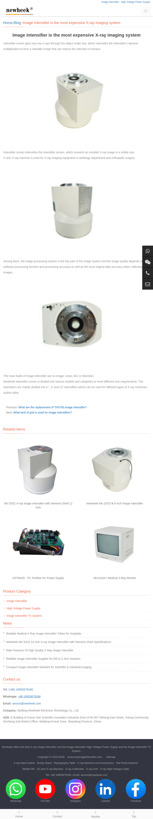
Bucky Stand (44, 762)
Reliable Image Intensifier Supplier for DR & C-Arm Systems (43, 658)
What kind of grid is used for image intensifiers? (42, 412)
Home (8, 23)
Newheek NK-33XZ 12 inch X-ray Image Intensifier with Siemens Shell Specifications (58, 642)
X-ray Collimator (74, 768)
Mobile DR (29, 768)
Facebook (136, 790)
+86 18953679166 (60, 774)
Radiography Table (64, 762)
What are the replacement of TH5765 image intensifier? (52, 407)
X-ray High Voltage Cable (114, 768)
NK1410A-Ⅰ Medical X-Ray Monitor (114, 578)
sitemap (111, 756)
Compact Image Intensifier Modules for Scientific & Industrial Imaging (48, 667)
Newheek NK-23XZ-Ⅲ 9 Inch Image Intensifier (114, 503)
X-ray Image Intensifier (43, 746)
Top (134, 813)
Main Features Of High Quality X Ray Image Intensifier (40, 650)
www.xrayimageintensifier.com (84, 756)
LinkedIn (106, 790)
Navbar (96, 813)
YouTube (45, 790)
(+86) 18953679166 (21, 689)
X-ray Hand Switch (24, 762)
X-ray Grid (92, 768)
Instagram (75, 790)
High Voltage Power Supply (135, 2)
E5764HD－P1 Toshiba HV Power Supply (38, 578)
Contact (57, 813)
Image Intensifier (110, 2)
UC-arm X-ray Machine (50, 768)
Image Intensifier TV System (24, 615)
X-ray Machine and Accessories (95, 762)
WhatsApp (16, 790)
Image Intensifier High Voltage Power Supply (92, 746)
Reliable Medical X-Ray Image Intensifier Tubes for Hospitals (43, 633)
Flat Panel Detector (127, 762)
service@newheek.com (26, 703)
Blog (17, 23)
